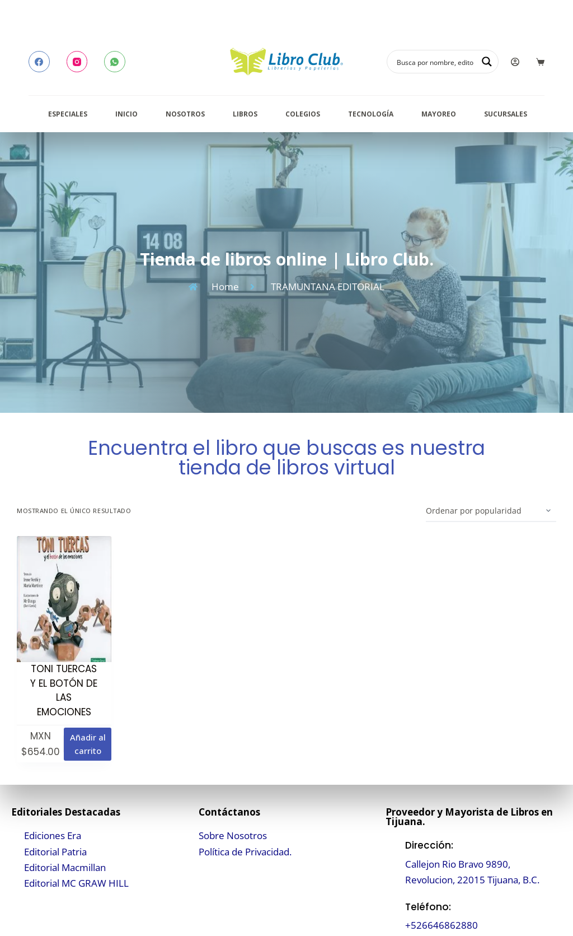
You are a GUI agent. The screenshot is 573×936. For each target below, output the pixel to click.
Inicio (126, 114)
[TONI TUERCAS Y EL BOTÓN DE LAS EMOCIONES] (64, 599)
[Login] (515, 62)
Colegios (302, 114)
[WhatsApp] (114, 61)
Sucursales (505, 114)
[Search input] (435, 61)
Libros (245, 114)
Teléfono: (428, 907)
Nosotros (185, 114)
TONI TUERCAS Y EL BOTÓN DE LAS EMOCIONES (63, 690)
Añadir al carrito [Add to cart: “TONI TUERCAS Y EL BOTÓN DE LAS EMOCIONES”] (88, 744)
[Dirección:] (393, 863)
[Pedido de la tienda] (491, 511)
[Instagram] (77, 61)
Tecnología (370, 114)
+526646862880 (441, 925)
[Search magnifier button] (487, 61)
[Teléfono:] (393, 916)
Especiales (67, 114)
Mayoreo (438, 114)
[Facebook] (39, 61)
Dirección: (429, 845)
